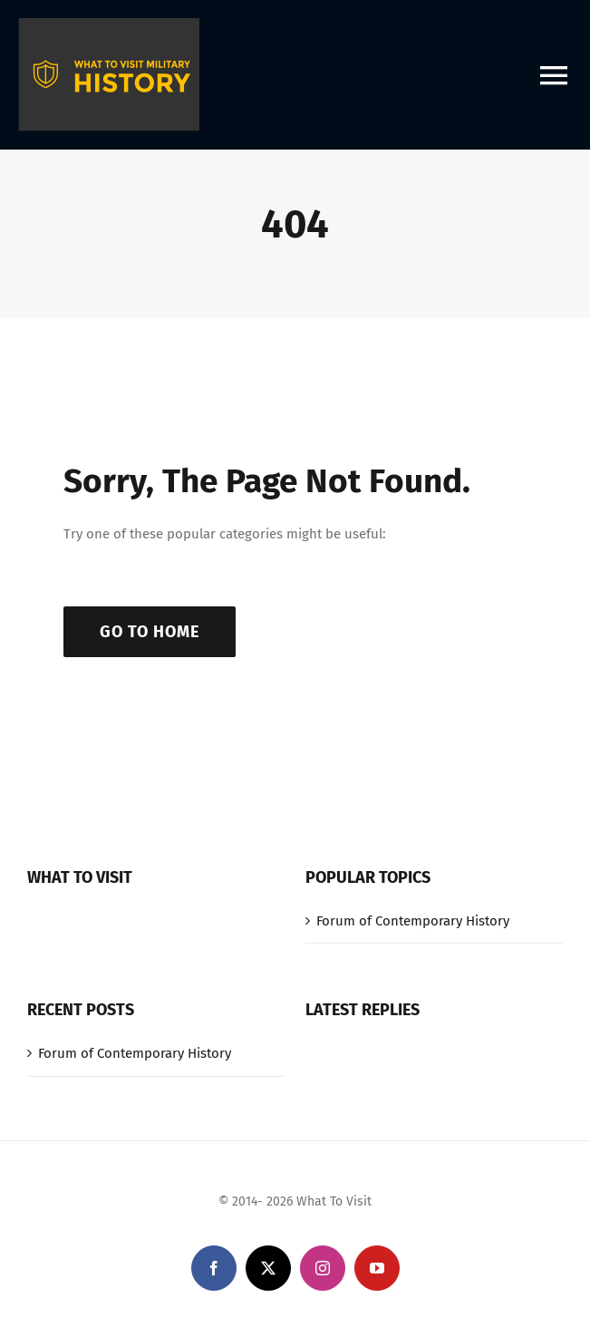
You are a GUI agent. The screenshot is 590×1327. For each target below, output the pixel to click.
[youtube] (377, 1268)
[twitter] (268, 1268)
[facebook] (214, 1268)
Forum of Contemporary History (412, 921)
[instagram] (322, 1268)
